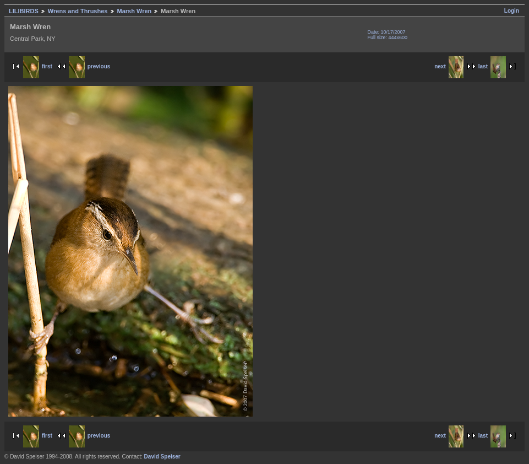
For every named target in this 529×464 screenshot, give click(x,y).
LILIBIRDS (24, 11)
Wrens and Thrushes (78, 11)
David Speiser (162, 457)
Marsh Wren (134, 11)
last (492, 66)
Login (511, 11)
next (448, 66)
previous (90, 66)
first (37, 66)
